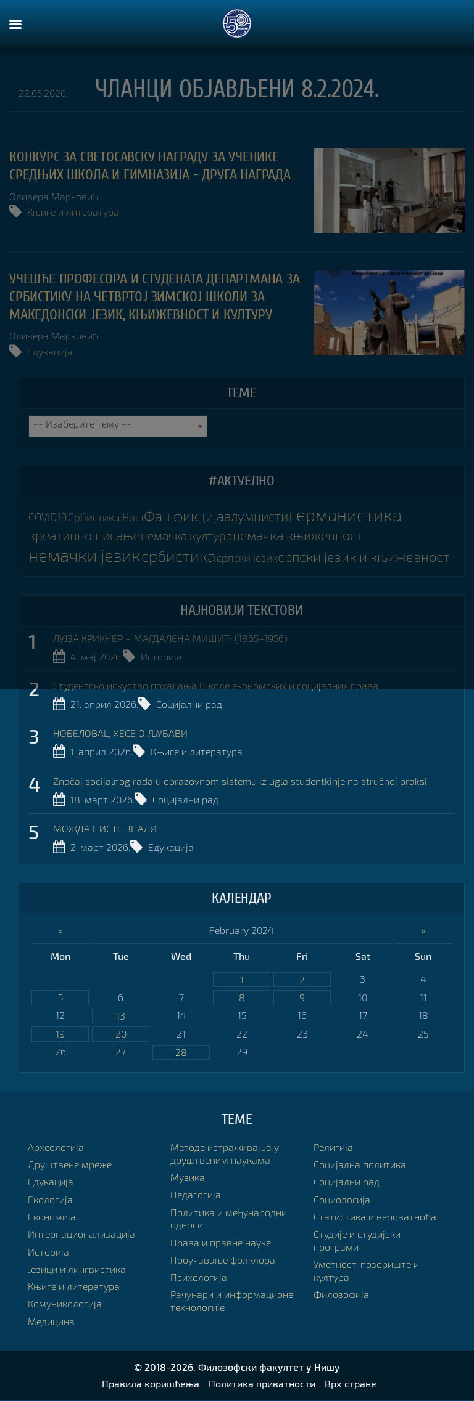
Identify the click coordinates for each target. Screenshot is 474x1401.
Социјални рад (189, 704)
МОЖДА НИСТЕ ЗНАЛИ (105, 829)
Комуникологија (65, 1305)
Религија (333, 1148)
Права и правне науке (220, 1243)
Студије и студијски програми (357, 1242)
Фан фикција (183, 516)
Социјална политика (360, 1165)
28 (181, 1053)
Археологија (56, 1148)
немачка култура (190, 536)
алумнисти (255, 516)
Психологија (198, 1279)
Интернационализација (81, 1235)
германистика (346, 515)
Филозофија (341, 1296)
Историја (161, 656)
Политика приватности (262, 1385)
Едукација (50, 351)
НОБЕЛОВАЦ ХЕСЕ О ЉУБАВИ (120, 734)
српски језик (251, 557)
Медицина (51, 1322)
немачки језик (87, 555)
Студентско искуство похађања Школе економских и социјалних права (215, 686)
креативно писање (86, 535)
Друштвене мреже (70, 1165)
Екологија (50, 1200)
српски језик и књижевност (368, 556)
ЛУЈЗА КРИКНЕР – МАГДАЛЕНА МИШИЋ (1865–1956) (170, 638)
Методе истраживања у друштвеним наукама (224, 1154)
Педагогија (195, 1196)
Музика (187, 1178)
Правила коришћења (150, 1385)
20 (121, 1035)
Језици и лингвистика (77, 1270)
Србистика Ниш (105, 517)
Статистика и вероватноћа (375, 1218)
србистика (183, 555)
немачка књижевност (304, 535)
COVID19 (47, 517)
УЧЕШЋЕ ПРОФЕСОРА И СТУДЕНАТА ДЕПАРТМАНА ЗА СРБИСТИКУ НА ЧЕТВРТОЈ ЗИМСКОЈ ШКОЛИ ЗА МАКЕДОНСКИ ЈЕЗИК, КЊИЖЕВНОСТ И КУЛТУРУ (154, 296)
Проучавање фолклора (222, 1261)
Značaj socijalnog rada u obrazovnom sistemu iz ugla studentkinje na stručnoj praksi (240, 781)
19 (60, 1035)
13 (120, 1016)
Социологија (342, 1200)
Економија (52, 1218)
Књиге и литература (73, 211)
